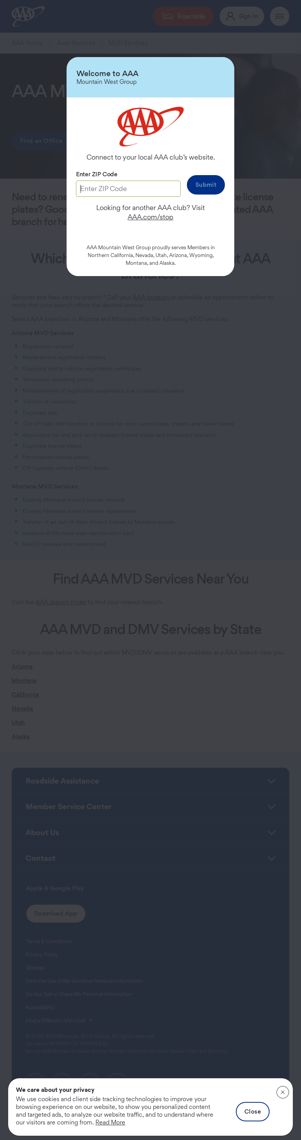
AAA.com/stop (150, 217)
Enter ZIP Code (97, 174)
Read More (110, 1122)
